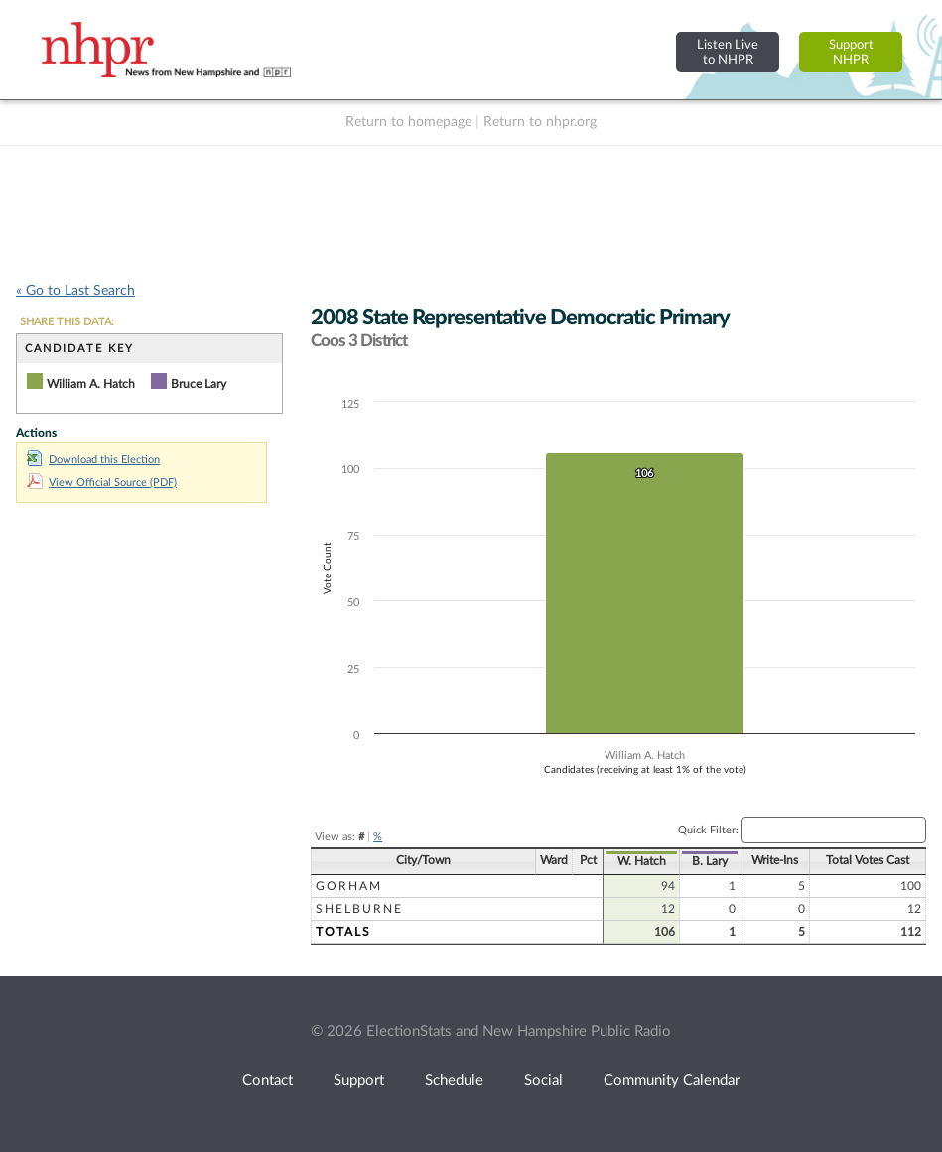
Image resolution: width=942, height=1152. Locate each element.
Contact (267, 1080)
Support (359, 1080)
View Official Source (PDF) (102, 482)
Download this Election (93, 459)
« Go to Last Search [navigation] (75, 291)
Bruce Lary (198, 384)
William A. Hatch (91, 384)
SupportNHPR (851, 52)
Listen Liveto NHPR (727, 52)
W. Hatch (641, 861)
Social (543, 1080)
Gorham (349, 886)
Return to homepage (408, 122)
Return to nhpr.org (540, 122)
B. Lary (710, 861)
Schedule (454, 1080)
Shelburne (359, 909)
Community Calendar (672, 1080)
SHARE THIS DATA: (67, 322)
